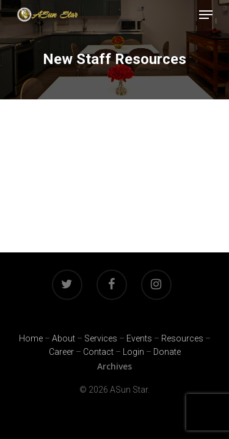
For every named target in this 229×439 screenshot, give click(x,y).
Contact (98, 352)
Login (133, 352)
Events (139, 338)
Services (100, 338)
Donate (167, 352)
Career (61, 352)
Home (31, 338)
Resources (182, 338)
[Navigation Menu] (206, 15)
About (63, 338)
